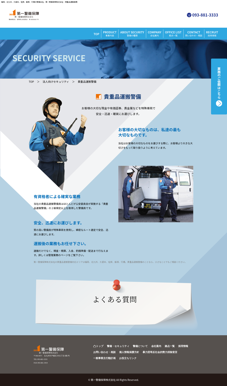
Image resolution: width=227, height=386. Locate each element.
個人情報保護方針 (129, 352)
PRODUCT (110, 33)
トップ (99, 346)
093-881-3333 (205, 15)
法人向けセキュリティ (56, 81)
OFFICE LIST (173, 33)
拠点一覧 (170, 346)
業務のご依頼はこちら (219, 83)
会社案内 (156, 346)
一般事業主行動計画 (104, 358)
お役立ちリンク (128, 358)
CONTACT (193, 33)
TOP (96, 34)
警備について (140, 346)
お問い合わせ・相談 (104, 352)
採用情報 (183, 346)
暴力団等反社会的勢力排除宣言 (160, 352)
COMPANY (154, 33)
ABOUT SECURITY (132, 33)
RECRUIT (212, 33)
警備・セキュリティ (118, 346)
